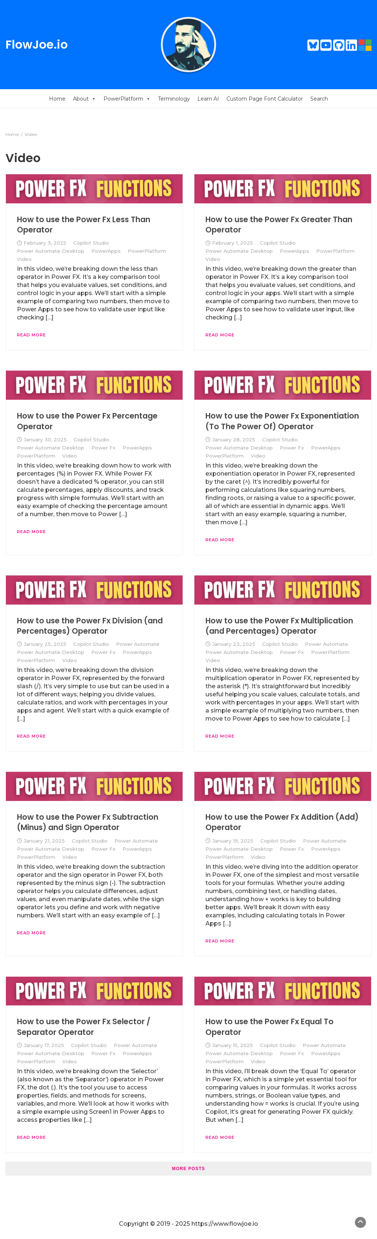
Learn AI (208, 98)
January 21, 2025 (44, 841)
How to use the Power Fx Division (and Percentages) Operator (90, 625)
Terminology (174, 98)
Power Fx (103, 448)
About (84, 98)
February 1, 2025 (232, 243)
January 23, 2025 (233, 644)
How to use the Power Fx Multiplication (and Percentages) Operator (279, 625)
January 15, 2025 (232, 1045)
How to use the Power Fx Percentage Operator (87, 420)
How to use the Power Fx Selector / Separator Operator (83, 1026)
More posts (188, 1168)
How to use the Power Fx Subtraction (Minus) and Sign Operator (87, 822)
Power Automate (137, 644)
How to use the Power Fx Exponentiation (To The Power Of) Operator (282, 420)
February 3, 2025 (45, 243)
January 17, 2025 (44, 1045)
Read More (31, 334)
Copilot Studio (91, 243)
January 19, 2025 (232, 841)
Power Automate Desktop (50, 251)
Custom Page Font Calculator (264, 98)
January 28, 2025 (233, 439)
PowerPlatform (127, 98)
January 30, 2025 (45, 439)
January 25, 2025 (45, 644)
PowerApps (106, 251)
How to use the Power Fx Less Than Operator (83, 224)
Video (24, 259)
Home (57, 98)
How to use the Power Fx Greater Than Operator (278, 224)
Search (319, 98)
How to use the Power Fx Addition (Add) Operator (282, 822)
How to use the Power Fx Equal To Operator (269, 1026)
